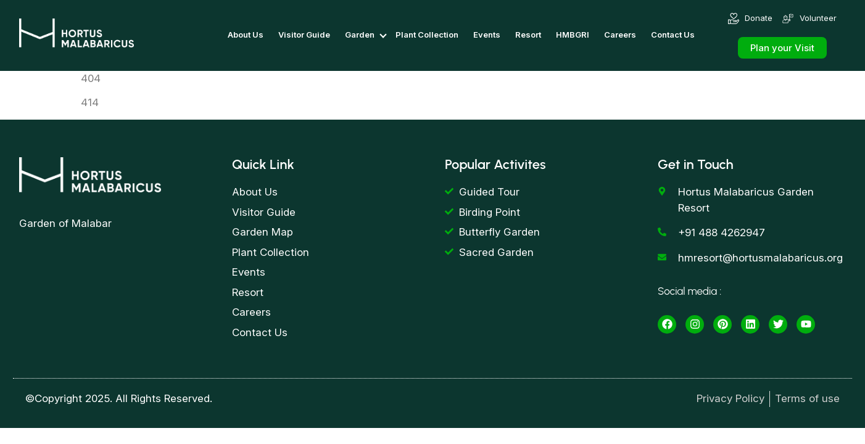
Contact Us (673, 34)
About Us (245, 34)
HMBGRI (572, 34)
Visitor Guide (304, 34)
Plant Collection (426, 34)
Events (486, 34)
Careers (620, 34)
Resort (528, 34)
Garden (360, 34)
